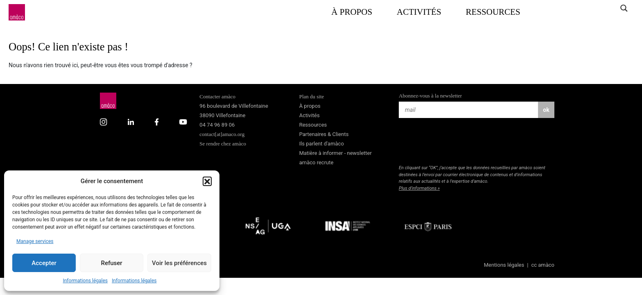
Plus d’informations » (419, 188)
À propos (351, 12)
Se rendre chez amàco (222, 144)
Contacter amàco (217, 96)
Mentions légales (504, 265)
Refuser (111, 263)
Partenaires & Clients (324, 134)
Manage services (35, 241)
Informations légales (85, 281)
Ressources (493, 12)
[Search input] (591, 8)
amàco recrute (316, 162)
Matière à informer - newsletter (335, 153)
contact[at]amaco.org (221, 134)
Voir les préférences (179, 263)
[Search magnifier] (624, 8)
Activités (419, 12)
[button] (207, 181)
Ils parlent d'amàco (321, 144)
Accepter (44, 263)
